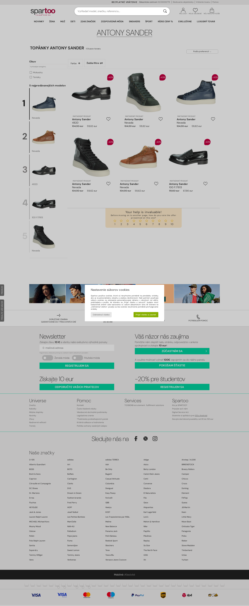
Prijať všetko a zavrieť (146, 314)
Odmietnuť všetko (101, 314)
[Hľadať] (165, 11)
